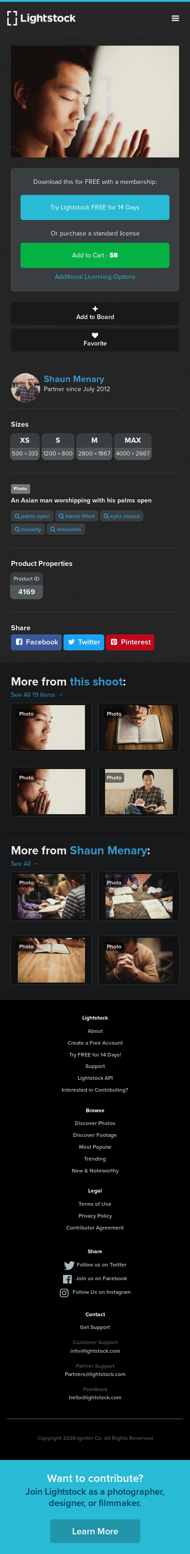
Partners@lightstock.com (95, 1374)
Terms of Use (95, 1204)
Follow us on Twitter (102, 1264)
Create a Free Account (95, 1042)
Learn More (95, 1531)
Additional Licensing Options (95, 277)
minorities (65, 529)
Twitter (84, 642)
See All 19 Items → (37, 695)
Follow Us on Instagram (102, 1292)
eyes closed (122, 516)
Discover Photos (95, 1123)
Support (95, 1066)
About (95, 1031)
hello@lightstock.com (95, 1397)
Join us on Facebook (101, 1278)
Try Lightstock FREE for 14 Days (95, 207)
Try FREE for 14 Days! (95, 1054)
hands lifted (77, 516)
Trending (95, 1158)
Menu (175, 18)
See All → (25, 864)
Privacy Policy (95, 1215)
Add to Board (95, 313)
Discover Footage (95, 1135)
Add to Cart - (95, 255)
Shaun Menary (74, 379)
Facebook (36, 642)
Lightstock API (95, 1078)
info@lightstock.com (95, 1351)
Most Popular (95, 1147)
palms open (32, 516)
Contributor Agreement (95, 1227)
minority (28, 529)
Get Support (95, 1327)
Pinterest (130, 642)
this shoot (96, 681)
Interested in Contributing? (95, 1090)
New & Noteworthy (95, 1170)
